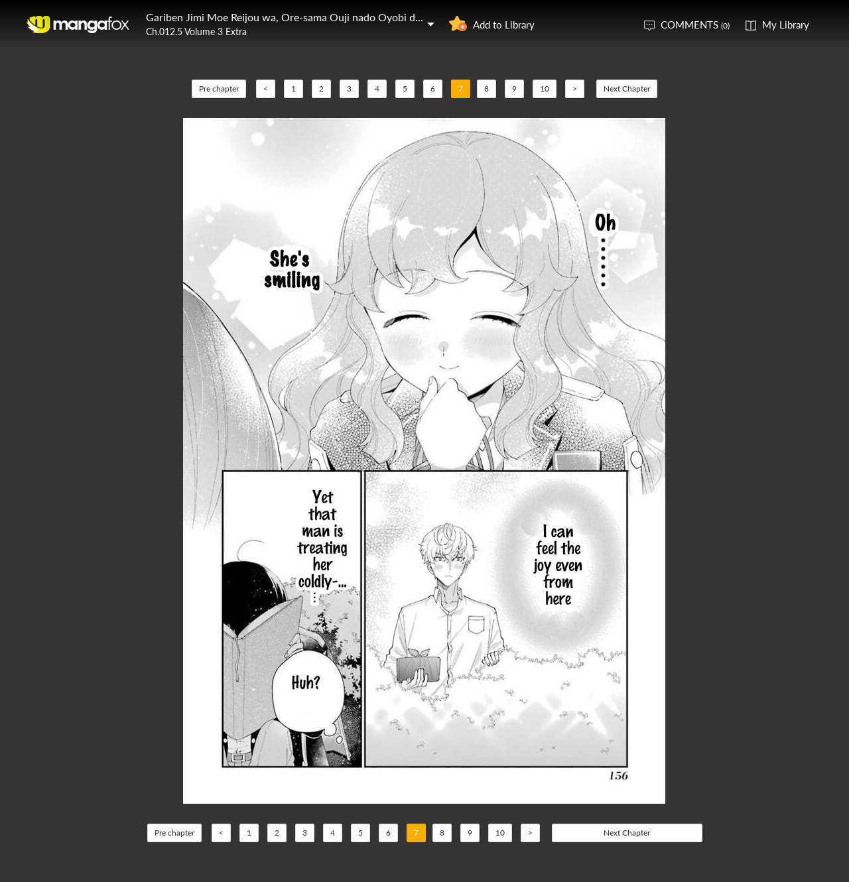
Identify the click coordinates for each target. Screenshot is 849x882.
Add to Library (504, 25)
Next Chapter (627, 89)
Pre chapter (219, 89)
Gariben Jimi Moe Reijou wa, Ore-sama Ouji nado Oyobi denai (290, 17)
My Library (785, 25)
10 (544, 89)
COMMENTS (695, 25)
